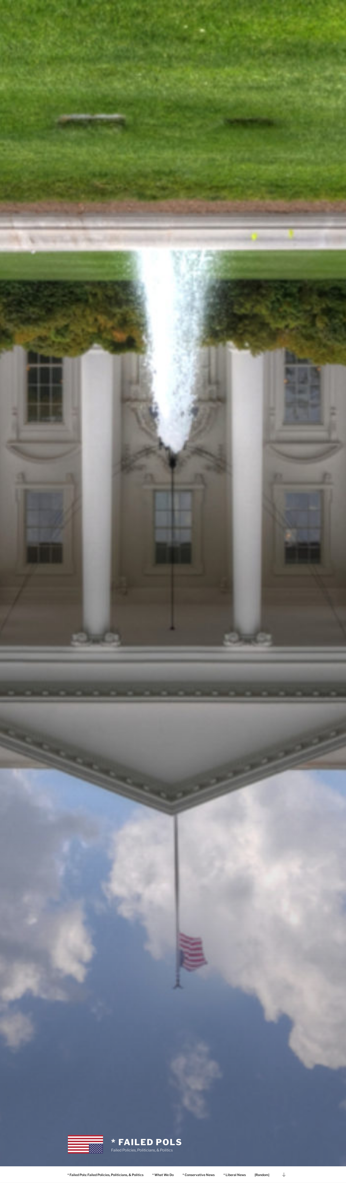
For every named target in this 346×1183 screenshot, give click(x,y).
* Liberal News (234, 1175)
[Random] (262, 1175)
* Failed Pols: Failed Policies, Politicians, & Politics (105, 1175)
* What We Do (163, 1175)
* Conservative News (199, 1175)
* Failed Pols (146, 1142)
